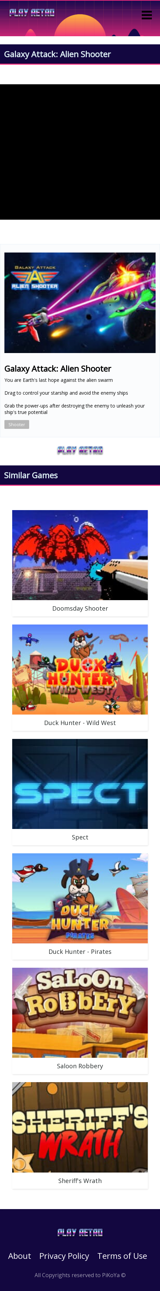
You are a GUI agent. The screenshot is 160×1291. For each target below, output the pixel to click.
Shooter (16, 424)
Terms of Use (122, 1255)
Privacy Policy (64, 1255)
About (19, 1255)
